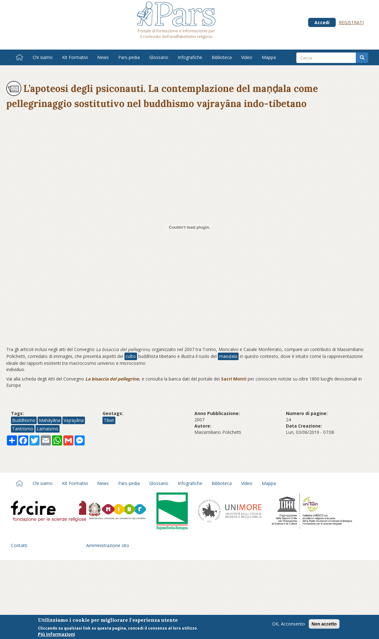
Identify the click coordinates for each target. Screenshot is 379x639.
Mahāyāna (49, 420)
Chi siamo (43, 57)
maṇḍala (228, 356)
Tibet (109, 420)
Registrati (351, 22)
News (103, 57)
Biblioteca (222, 57)
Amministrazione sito (107, 545)
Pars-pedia (129, 57)
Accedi (321, 22)
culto (131, 356)
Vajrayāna (74, 420)
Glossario (158, 57)
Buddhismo (23, 420)
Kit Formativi (75, 57)
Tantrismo (22, 429)
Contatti (19, 545)
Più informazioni (56, 635)
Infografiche (190, 57)
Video (246, 57)
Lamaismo (47, 429)
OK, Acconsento (288, 624)
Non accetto (324, 624)
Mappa (269, 57)
